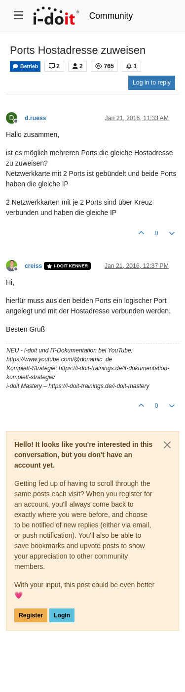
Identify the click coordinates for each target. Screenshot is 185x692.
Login (62, 615)
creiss (33, 265)
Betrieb (25, 66)
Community (111, 16)
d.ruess (35, 118)
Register (31, 615)
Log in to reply (152, 82)
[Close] (167, 445)
